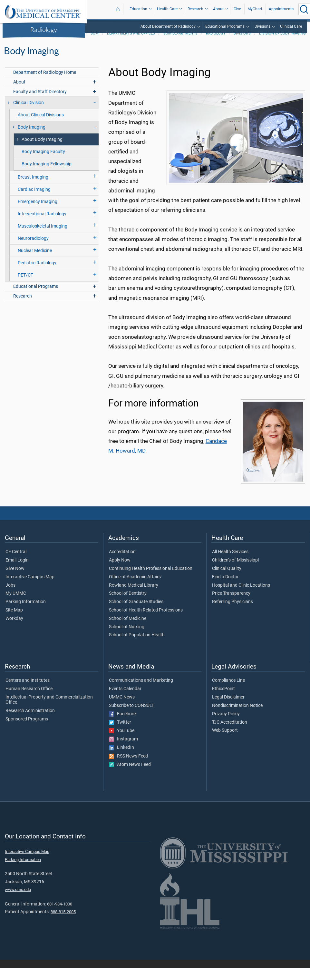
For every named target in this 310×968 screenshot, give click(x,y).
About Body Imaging (42, 148)
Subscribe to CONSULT (131, 714)
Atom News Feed (130, 773)
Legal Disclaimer (228, 705)
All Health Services (230, 560)
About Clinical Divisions (41, 123)
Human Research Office (29, 697)
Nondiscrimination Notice (237, 714)
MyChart (254, 9)
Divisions (262, 26)
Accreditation (122, 560)
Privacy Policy (226, 722)
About (218, 9)
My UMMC (15, 601)
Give (237, 9)
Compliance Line (228, 688)
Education (138, 9)
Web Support (225, 738)
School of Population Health (137, 643)
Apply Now (120, 568)
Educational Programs (225, 26)
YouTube (121, 739)
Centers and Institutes (27, 688)
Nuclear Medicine (35, 259)
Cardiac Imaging (34, 197)
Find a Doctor (225, 585)
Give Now (14, 577)
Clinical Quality (226, 577)
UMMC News (122, 705)
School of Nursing (126, 635)
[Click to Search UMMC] (304, 9)
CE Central (15, 560)
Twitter (120, 730)
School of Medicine (127, 627)
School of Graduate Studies (136, 610)
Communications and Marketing (141, 688)
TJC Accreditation (229, 730)
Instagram (123, 747)
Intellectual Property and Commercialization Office (49, 708)
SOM (95, 42)
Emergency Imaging (37, 210)
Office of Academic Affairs (135, 585)
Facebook (123, 722)
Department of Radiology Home (44, 80)
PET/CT (25, 283)
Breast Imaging (33, 185)
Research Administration (30, 719)
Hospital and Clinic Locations (241, 593)
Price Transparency (231, 601)
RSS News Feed (128, 764)
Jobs (10, 593)
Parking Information (25, 610)
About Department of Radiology (168, 26)
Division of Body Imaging (282, 42)
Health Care (167, 9)
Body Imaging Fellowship (47, 172)
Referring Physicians (232, 610)
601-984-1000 (59, 912)
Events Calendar (125, 697)
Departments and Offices (131, 42)
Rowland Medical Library (133, 593)
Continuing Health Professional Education (150, 577)
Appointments (281, 9)
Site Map (14, 618)
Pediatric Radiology (37, 271)
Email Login (17, 568)
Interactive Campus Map (29, 585)
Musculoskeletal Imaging (42, 234)
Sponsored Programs (26, 727)
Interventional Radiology (42, 222)
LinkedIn (121, 755)
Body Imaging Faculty (43, 160)
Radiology (43, 29)
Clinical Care (291, 26)
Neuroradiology (33, 246)
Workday (14, 627)
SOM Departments (180, 42)
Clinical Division (28, 111)
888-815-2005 (63, 920)
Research (195, 9)
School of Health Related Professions (146, 618)
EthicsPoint (223, 697)
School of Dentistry (128, 601)
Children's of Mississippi (235, 568)
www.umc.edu (18, 897)
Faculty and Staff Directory (40, 100)
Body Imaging (31, 135)
